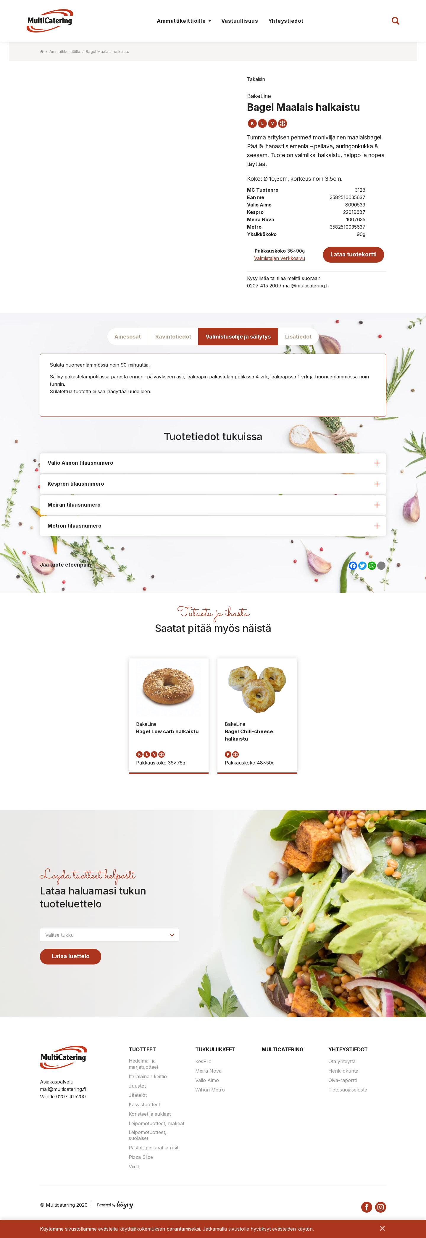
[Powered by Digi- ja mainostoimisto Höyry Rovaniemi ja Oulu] (115, 1204)
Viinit (134, 1167)
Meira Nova (208, 1071)
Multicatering (283, 1050)
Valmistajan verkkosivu (279, 258)
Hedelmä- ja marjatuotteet (143, 1064)
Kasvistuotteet (144, 1105)
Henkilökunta (343, 1071)
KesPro (203, 1062)
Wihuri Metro (210, 1090)
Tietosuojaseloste (347, 1090)
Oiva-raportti (342, 1081)
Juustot (137, 1086)
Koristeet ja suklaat (150, 1114)
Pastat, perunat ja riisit (153, 1148)
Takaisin (256, 79)
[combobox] (109, 935)
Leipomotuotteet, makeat (156, 1124)
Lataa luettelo (71, 957)
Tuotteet (142, 1050)
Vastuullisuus (239, 21)
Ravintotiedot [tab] (173, 336)
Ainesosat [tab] (127, 336)
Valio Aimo (207, 1081)
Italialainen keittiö (148, 1077)
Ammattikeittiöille (181, 21)
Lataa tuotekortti (353, 254)
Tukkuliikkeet (215, 1050)
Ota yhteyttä (342, 1062)
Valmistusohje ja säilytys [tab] (238, 336)
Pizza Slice (141, 1158)
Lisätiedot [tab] (298, 336)
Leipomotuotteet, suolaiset (148, 1136)
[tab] (213, 463)
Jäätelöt (138, 1096)
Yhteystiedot (286, 21)
